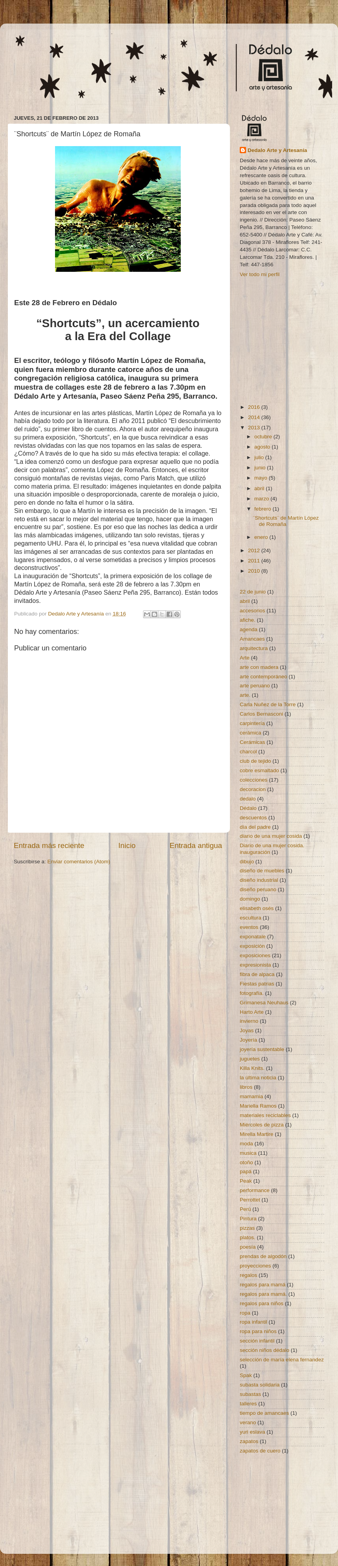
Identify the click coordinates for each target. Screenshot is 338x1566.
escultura (250, 918)
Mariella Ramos (258, 1106)
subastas (250, 1394)
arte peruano (255, 686)
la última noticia (258, 1078)
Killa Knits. (252, 1068)
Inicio (127, 845)
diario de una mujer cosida (271, 836)
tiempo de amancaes (264, 1413)
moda (246, 1144)
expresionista (255, 965)
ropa (245, 1313)
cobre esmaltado (259, 770)
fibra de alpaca (257, 974)
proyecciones (255, 1266)
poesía (248, 1247)
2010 (254, 571)
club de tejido (255, 761)
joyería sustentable (262, 1049)
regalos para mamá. (263, 1294)
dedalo (248, 799)
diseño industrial (259, 880)
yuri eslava (252, 1432)
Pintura (248, 1219)
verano (248, 1422)
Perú (245, 1209)
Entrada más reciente (49, 845)
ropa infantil (253, 1322)
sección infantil (257, 1341)
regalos (248, 1275)
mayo (261, 478)
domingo (250, 899)
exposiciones (255, 955)
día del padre (255, 827)
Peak (246, 1181)
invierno (249, 1021)
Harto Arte (252, 1012)
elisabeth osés (257, 908)
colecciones (254, 780)
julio (259, 457)
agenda (248, 629)
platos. (247, 1237)
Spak (246, 1375)
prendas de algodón (263, 1256)
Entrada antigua (196, 845)
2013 (254, 427)
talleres (248, 1404)
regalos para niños (261, 1303)
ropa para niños (258, 1331)
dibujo (247, 862)
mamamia (251, 1096)
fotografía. (252, 993)
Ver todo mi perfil (259, 274)
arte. (245, 695)
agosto (263, 447)
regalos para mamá (262, 1285)
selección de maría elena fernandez (282, 1360)
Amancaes (252, 639)
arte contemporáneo (263, 677)
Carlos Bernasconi (261, 714)
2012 (254, 550)
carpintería (252, 723)
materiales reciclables (265, 1115)
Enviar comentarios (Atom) (79, 862)
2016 (254, 407)
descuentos (253, 818)
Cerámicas (252, 742)
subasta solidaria (259, 1385)
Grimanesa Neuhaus (264, 1003)
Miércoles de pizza (262, 1125)
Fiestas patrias (257, 984)
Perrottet (250, 1200)
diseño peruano (258, 889)
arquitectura (254, 648)
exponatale (253, 937)
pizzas (247, 1228)
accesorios (252, 611)
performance (255, 1190)
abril (260, 488)
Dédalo (248, 808)
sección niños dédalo (264, 1350)
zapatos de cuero (260, 1451)
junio (260, 468)
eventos (249, 927)
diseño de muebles (262, 871)
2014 (254, 417)
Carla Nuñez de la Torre (268, 704)
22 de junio (253, 592)
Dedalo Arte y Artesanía (277, 150)
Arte (245, 658)
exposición (252, 946)
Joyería (248, 1040)
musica (248, 1153)
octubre (264, 437)
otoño (246, 1162)
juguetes (250, 1059)
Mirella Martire (257, 1134)
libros (246, 1087)
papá (246, 1171)
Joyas (247, 1030)
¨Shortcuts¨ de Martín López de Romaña (286, 521)
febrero (263, 509)
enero (261, 537)
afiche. (247, 620)
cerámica (250, 733)
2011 (254, 561)
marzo (262, 499)
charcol (248, 752)
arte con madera (259, 667)
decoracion (253, 789)
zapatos (249, 1441)
